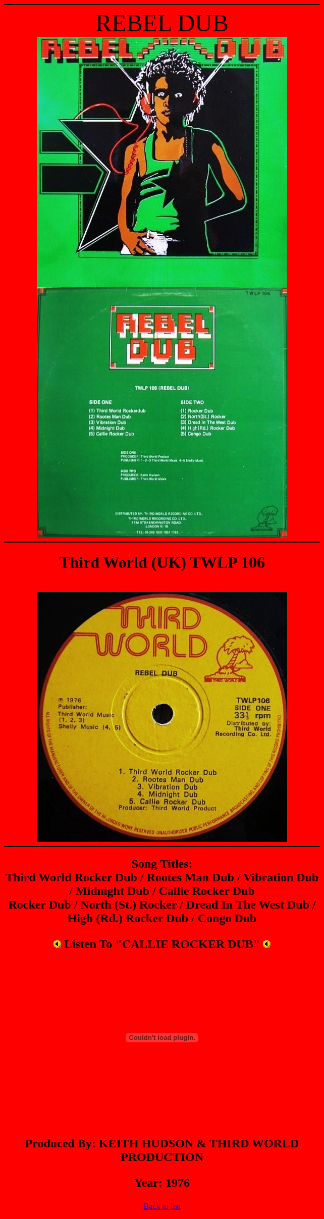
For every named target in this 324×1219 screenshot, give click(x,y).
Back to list (162, 1206)
